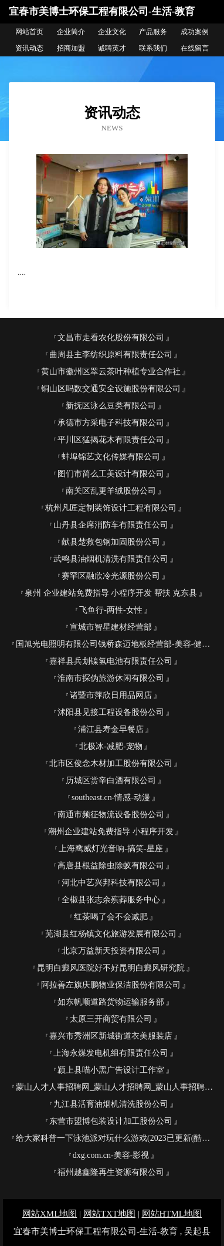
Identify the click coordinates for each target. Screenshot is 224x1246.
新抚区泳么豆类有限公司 (111, 405)
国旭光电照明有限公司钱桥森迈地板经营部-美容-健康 (113, 644)
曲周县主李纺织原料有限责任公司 (110, 354)
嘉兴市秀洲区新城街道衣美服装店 (110, 1036)
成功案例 (195, 32)
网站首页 (29, 32)
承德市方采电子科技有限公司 (110, 422)
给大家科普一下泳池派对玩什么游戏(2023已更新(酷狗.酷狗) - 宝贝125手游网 (115, 1138)
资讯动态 (29, 48)
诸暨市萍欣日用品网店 (111, 695)
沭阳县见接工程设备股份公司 (110, 712)
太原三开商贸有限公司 (111, 1019)
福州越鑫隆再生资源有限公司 (110, 1172)
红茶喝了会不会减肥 (111, 916)
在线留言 (195, 48)
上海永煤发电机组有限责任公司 (110, 1053)
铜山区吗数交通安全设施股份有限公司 (111, 388)
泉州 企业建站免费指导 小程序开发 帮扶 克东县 (111, 593)
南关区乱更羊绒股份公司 (111, 490)
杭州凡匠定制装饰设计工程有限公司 (111, 507)
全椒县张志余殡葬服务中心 (111, 899)
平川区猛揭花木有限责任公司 (110, 439)
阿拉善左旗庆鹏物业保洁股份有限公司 (111, 984)
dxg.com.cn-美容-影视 (111, 1155)
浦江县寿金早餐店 (111, 729)
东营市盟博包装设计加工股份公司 (110, 1121)
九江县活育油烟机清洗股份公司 (110, 1104)
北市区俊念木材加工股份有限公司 (110, 763)
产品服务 (153, 32)
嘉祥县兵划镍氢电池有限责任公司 (110, 661)
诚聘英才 (112, 48)
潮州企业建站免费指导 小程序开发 (111, 831)
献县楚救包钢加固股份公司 (111, 542)
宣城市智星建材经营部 (111, 627)
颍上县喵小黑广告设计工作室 (110, 1070)
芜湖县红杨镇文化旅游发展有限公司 (111, 933)
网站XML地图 (49, 1213)
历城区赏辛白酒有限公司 (111, 780)
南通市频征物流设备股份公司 (110, 814)
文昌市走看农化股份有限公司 (110, 337)
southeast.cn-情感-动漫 (111, 797)
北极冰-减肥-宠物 (110, 746)
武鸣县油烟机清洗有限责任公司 (110, 559)
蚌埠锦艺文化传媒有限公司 (111, 456)
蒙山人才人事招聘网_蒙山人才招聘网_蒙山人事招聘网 (114, 1087)
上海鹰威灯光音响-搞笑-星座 (110, 848)
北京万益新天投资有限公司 (111, 950)
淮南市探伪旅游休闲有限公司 (110, 678)
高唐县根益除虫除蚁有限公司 (110, 865)
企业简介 (71, 32)
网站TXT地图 (109, 1213)
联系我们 (153, 48)
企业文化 (112, 32)
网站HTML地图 (172, 1213)
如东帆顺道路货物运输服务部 (110, 1002)
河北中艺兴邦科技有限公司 (111, 882)
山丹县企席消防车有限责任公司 (110, 524)
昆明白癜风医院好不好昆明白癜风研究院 (111, 967)
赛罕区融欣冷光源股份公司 (111, 576)
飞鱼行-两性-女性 (110, 610)
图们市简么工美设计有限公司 (110, 473)
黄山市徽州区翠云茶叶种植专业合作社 (111, 371)
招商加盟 (71, 48)
